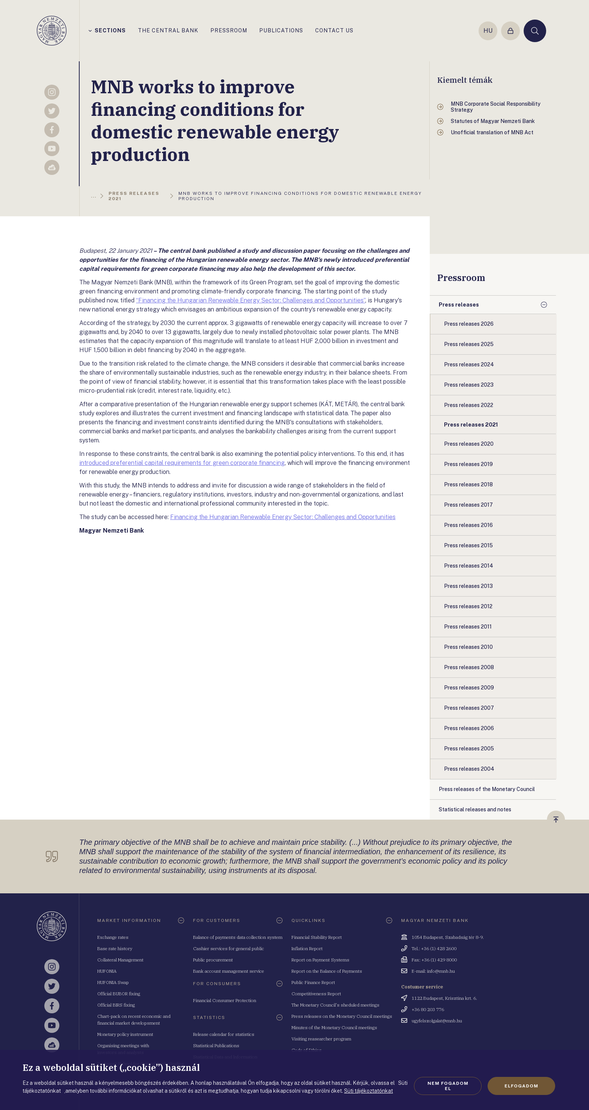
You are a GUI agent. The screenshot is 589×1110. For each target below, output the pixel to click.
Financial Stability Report (316, 937)
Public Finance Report (313, 982)
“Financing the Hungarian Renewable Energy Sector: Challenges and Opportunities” (250, 300)
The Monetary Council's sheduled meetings (335, 1005)
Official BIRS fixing (116, 1005)
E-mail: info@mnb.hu (433, 971)
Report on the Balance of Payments (326, 971)
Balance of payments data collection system (237, 937)
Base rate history (114, 948)
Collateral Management (120, 960)
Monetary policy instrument (125, 1034)
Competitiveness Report (316, 993)
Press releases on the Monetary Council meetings (341, 1016)
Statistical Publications (216, 1045)
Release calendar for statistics (223, 1034)
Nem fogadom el (447, 1086)
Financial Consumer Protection (224, 1000)
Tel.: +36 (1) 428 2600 (434, 948)
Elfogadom (521, 1086)
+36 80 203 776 (428, 1009)
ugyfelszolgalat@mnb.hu (437, 1020)
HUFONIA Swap (113, 982)
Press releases (459, 305)
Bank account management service (228, 971)
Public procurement (213, 960)
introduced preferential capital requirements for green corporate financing (182, 462)
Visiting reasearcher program (321, 1039)
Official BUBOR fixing (118, 993)
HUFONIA (106, 971)
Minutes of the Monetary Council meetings (334, 1027)
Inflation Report (307, 948)
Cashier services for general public (228, 948)
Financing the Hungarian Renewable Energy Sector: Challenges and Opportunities (283, 517)
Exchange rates (112, 937)
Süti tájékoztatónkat (368, 1091)
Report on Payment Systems (320, 960)
